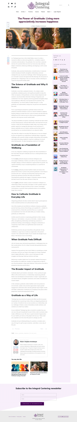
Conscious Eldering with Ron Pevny (61, 144)
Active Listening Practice (61, 139)
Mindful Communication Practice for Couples (61, 95)
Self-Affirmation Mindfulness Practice (61, 133)
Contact (24, 416)
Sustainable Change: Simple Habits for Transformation (61, 108)
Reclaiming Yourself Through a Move (61, 128)
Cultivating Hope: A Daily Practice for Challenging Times (61, 101)
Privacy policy (19, 416)
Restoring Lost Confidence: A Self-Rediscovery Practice (61, 71)
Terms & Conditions (12, 416)
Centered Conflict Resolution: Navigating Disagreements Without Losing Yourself (20, 369)
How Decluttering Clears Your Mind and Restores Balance (61, 151)
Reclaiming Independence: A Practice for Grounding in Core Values (61, 171)
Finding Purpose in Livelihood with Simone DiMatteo (61, 163)
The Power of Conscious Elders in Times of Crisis (39, 369)
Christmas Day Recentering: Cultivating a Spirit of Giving (61, 116)
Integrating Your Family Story (61, 157)
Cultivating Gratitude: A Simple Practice (61, 122)
